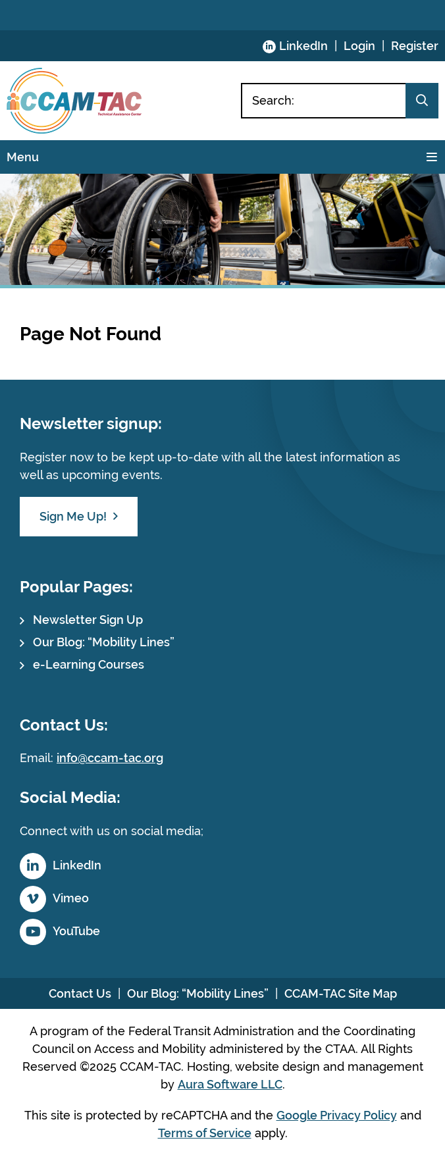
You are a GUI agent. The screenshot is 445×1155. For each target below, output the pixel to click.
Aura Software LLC (230, 1084)
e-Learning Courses (88, 664)
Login (359, 46)
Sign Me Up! (73, 516)
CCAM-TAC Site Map (340, 993)
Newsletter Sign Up (88, 620)
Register (414, 46)
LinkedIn (303, 46)
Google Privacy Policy (336, 1115)
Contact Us (80, 993)
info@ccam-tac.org (110, 758)
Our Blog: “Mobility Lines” (103, 642)
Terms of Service (204, 1133)
